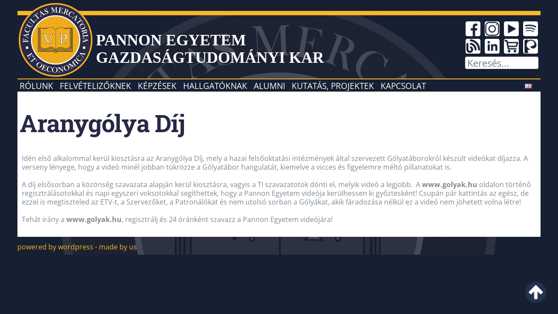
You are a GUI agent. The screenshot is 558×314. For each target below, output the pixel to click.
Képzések (157, 86)
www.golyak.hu (449, 184)
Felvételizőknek (95, 86)
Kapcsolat (403, 86)
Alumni (269, 86)
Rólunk (36, 86)
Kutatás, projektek (333, 86)
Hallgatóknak (215, 86)
